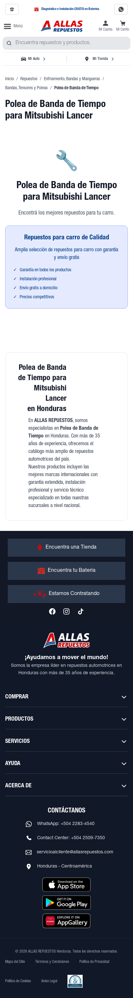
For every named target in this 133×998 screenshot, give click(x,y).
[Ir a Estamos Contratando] (66, 594)
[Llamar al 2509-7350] (12, 9)
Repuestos (28, 79)
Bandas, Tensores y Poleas (26, 88)
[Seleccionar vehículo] (34, 59)
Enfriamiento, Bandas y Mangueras (72, 79)
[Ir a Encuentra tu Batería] (66, 571)
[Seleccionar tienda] (99, 59)
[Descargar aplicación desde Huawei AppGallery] (66, 921)
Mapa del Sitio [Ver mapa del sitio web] (15, 962)
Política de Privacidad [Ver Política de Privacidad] (94, 962)
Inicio (9, 79)
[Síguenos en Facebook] (52, 611)
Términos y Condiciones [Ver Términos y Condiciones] (52, 962)
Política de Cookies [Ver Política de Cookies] (18, 981)
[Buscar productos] (9, 43)
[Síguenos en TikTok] (80, 611)
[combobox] (66, 43)
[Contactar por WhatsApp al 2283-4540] (121, 9)
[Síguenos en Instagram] (66, 611)
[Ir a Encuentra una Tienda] (66, 548)
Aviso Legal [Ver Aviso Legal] (49, 981)
